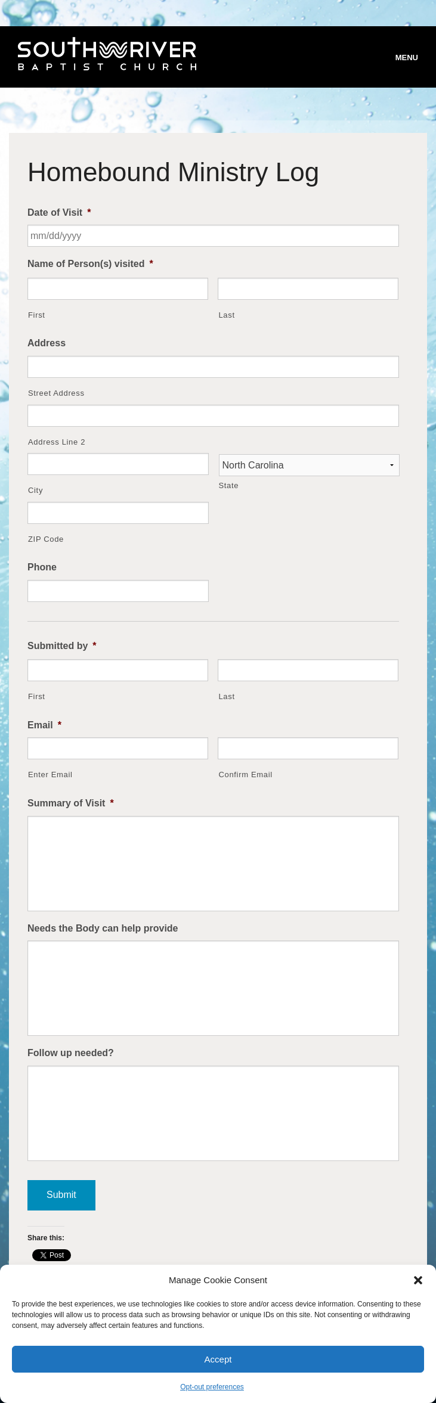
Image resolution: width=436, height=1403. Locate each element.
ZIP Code (46, 539)
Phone (42, 567)
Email (44, 725)
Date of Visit (59, 212)
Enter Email (50, 774)
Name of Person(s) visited (90, 264)
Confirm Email (245, 774)
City (35, 490)
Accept (218, 1359)
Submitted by (62, 646)
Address (46, 343)
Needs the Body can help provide (102, 928)
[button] (418, 1280)
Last (226, 315)
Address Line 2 (56, 441)
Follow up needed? (70, 1053)
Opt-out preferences (212, 1387)
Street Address (56, 393)
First (36, 315)
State (229, 485)
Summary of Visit (70, 803)
